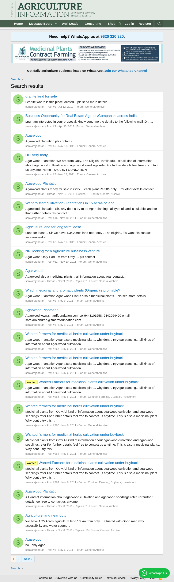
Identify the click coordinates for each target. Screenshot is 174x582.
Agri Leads (70, 23)
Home (18, 23)
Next (27, 558)
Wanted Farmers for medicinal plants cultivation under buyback (82, 382)
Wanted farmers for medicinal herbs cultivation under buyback (74, 334)
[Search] (159, 23)
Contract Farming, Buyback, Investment (112, 396)
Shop (112, 23)
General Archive (95, 106)
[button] (56, 23)
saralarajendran (34, 106)
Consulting (93, 23)
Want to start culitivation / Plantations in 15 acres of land (69, 203)
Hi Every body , (37, 155)
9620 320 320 (112, 36)
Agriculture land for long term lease (53, 227)
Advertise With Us (66, 577)
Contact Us (45, 577)
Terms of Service (115, 577)
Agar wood (33, 271)
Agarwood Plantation (41, 184)
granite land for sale (41, 96)
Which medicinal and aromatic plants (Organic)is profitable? (72, 290)
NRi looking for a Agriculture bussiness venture (62, 251)
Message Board (41, 23)
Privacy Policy (137, 577)
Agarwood (33, 135)
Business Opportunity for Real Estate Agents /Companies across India (81, 116)
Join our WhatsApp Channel (126, 70)
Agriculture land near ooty (45, 515)
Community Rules (91, 577)
